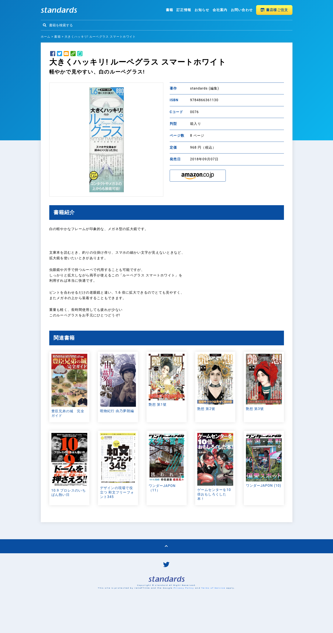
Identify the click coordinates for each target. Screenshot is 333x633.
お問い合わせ (242, 10)
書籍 (169, 10)
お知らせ (202, 10)
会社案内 (220, 10)
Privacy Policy (184, 588)
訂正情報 (183, 10)
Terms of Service (213, 588)
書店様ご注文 (274, 10)
